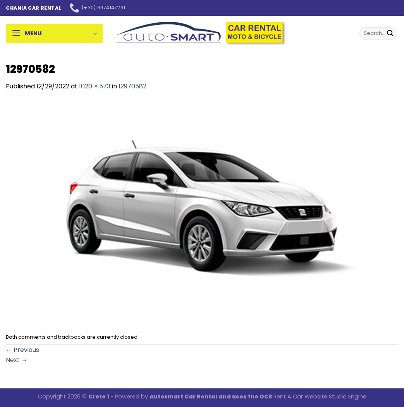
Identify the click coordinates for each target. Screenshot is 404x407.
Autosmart (167, 396)
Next (17, 359)
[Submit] (390, 33)
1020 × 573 (94, 86)
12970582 (132, 86)
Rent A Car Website (300, 396)
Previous (22, 349)
